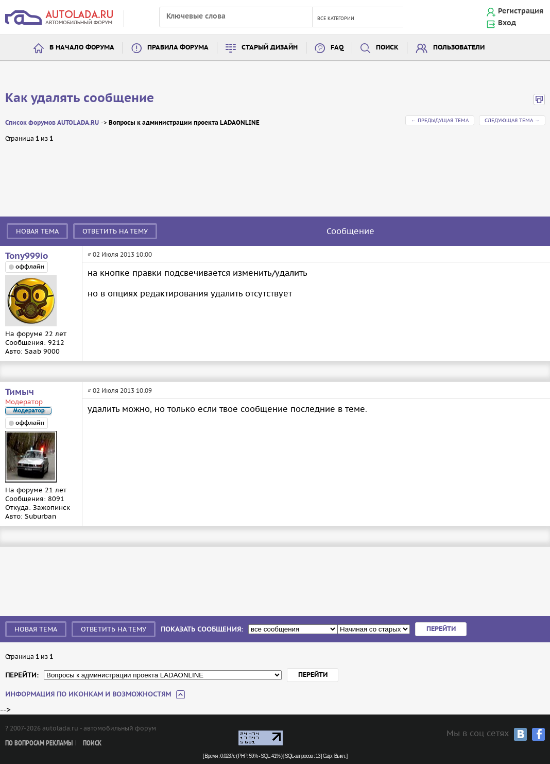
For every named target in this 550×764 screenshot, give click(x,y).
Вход (507, 23)
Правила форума (178, 48)
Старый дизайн (270, 48)
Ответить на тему (115, 231)
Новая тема (37, 231)
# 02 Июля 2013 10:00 (120, 254)
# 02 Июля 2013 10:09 (120, 390)
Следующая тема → (512, 120)
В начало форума (81, 48)
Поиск (387, 48)
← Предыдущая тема (440, 120)
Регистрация (520, 11)
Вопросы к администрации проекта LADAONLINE (184, 123)
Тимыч (19, 392)
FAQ (337, 48)
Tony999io (26, 256)
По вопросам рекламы (39, 743)
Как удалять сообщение (79, 98)
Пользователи (459, 48)
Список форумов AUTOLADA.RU (52, 123)
